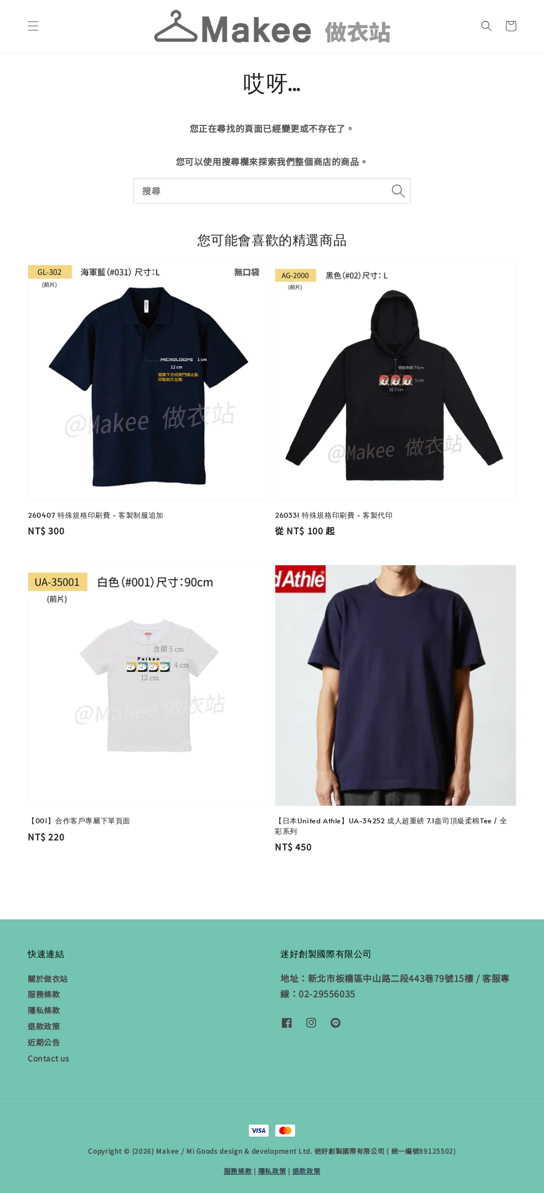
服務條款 (44, 994)
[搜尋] (398, 190)
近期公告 (44, 1042)
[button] (33, 26)
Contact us (49, 1058)
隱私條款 (44, 1010)
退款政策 (44, 1026)
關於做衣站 (48, 979)
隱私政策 (272, 1170)
